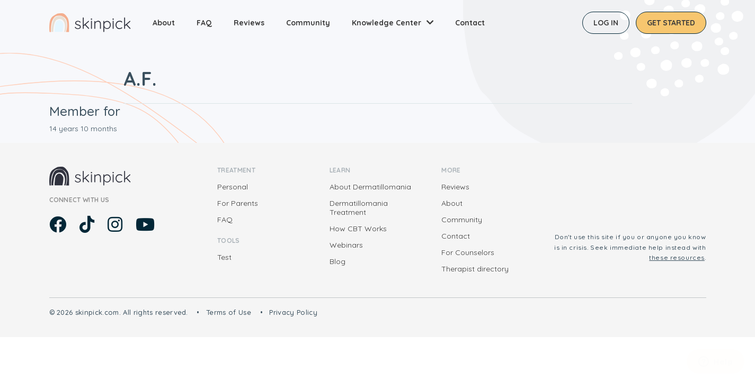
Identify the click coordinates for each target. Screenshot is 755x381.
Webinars (346, 245)
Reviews (249, 23)
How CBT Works (358, 228)
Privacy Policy (293, 312)
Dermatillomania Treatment (359, 207)
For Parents (237, 203)
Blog (337, 261)
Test (224, 257)
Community (308, 23)
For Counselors (467, 252)
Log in (605, 23)
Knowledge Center (386, 23)
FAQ (204, 23)
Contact (470, 23)
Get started (671, 23)
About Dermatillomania (370, 187)
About (164, 23)
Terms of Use (228, 312)
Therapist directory (475, 269)
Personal (232, 187)
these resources (677, 257)
